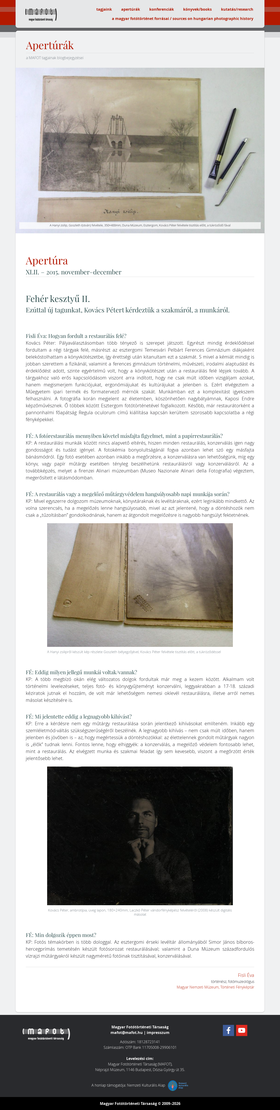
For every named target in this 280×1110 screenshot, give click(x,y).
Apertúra (47, 260)
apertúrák (130, 9)
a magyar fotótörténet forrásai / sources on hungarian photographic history (182, 18)
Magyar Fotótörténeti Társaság (128, 1103)
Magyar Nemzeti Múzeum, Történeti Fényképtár (215, 987)
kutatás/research (237, 9)
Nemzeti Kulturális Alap (158, 1085)
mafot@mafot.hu (127, 1032)
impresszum (158, 1032)
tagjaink (104, 9)
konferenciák (161, 9)
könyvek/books (197, 9)
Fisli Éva (246, 975)
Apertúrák (50, 45)
